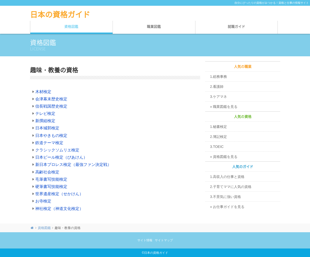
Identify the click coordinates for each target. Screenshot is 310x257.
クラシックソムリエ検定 (57, 150)
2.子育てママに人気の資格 (231, 187)
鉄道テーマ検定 (49, 143)
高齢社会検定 (47, 172)
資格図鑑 (71, 26)
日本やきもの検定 (51, 135)
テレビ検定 (45, 113)
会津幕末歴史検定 (51, 99)
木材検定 (43, 92)
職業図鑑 (154, 26)
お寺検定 (43, 201)
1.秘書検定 (218, 127)
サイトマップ (164, 240)
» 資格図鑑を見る (224, 157)
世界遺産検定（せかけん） (59, 194)
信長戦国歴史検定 (51, 106)
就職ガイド (236, 26)
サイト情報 (144, 240)
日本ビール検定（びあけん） (61, 157)
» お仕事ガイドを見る (227, 207)
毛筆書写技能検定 (51, 179)
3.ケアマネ (218, 97)
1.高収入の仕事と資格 (227, 177)
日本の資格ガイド (60, 14)
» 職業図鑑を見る (224, 107)
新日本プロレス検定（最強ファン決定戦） (73, 164)
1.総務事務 (218, 77)
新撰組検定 (45, 121)
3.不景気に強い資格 (225, 197)
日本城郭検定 (47, 128)
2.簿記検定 (218, 137)
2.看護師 (217, 87)
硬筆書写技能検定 (51, 186)
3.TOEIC (217, 147)
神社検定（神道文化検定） (59, 208)
